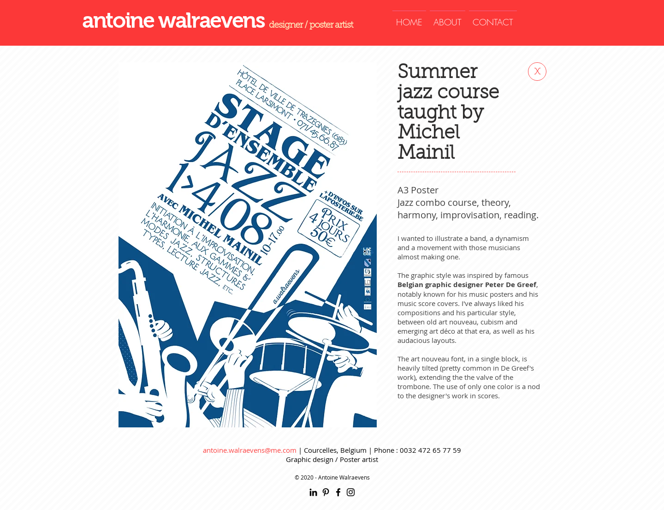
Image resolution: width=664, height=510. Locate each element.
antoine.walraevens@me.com (249, 450)
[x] (537, 71)
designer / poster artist (311, 25)
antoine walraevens (175, 20)
